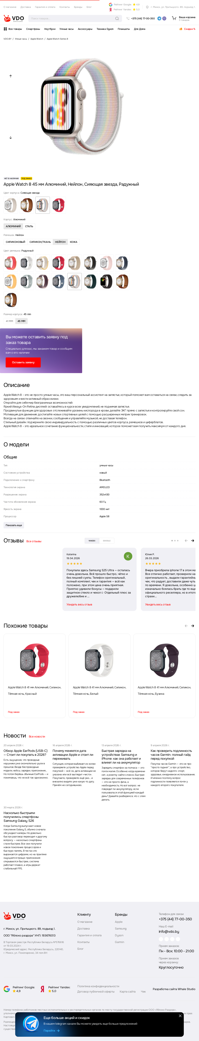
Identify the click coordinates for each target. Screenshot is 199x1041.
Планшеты (124, 29)
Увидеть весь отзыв (20, 604)
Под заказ (13, 712)
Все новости (37, 736)
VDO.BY (7, 38)
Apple (118, 920)
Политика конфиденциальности (98, 988)
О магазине (10, 7)
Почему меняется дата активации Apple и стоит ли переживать (73, 755)
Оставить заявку (23, 362)
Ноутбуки (49, 29)
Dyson (119, 934)
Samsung (121, 927)
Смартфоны (33, 29)
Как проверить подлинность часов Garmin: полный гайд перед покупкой (171, 755)
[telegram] (159, 18)
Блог (89, 7)
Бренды (78, 7)
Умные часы (66, 29)
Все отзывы (33, 541)
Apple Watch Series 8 (57, 38)
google (106, 541)
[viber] (164, 18)
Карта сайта (127, 993)
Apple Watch (36, 38)
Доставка (26, 7)
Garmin (119, 940)
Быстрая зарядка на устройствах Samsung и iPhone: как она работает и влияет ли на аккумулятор (121, 756)
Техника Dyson (105, 29)
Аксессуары (85, 29)
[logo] (14, 18)
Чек (143, 993)
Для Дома (139, 29)
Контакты (64, 7)
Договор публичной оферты (95, 993)
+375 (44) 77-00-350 (175, 917)
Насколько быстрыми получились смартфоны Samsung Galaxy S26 (21, 817)
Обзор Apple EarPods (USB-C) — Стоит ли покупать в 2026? (25, 753)
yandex (92, 541)
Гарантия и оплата (45, 7)
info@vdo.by (169, 930)
